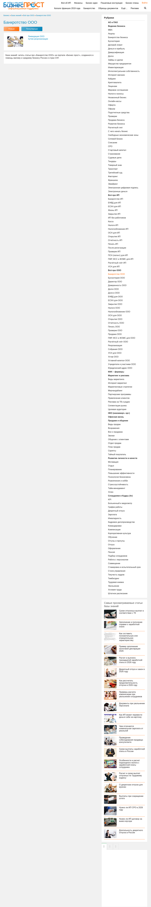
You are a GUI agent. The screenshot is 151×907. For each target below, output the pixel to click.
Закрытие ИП (114, 214)
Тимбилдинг (113, 578)
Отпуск (111, 545)
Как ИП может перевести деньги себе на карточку (130, 716)
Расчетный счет (115, 127)
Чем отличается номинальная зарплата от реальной (131, 728)
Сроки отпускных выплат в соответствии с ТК (131, 612)
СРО (110, 146)
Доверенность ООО (117, 285)
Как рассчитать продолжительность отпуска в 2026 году (128, 683)
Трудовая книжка (116, 582)
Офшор (111, 109)
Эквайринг (113, 184)
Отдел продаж (114, 443)
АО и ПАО (113, 22)
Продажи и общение (118, 421)
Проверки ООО (115, 330)
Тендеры (112, 161)
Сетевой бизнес (115, 139)
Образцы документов (108, 8)
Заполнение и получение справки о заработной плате (130, 624)
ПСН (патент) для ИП (118, 255)
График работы (115, 507)
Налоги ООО (114, 308)
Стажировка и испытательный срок (124, 567)
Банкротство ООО (116, 274)
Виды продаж (114, 424)
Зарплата (112, 514)
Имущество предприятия (119, 64)
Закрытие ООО (115, 304)
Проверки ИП (114, 251)
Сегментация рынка (117, 406)
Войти (143, 3)
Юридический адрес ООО (120, 368)
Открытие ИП (114, 236)
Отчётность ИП (115, 240)
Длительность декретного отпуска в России (131, 831)
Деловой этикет (115, 45)
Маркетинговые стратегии (120, 387)
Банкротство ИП (115, 199)
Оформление (114, 548)
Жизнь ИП (113, 210)
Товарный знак (115, 165)
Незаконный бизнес (117, 97)
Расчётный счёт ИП (117, 263)
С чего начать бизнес (118, 131)
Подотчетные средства (118, 112)
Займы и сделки (115, 60)
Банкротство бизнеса (118, 37)
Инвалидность (114, 518)
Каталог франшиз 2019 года (67, 8)
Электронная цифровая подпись (123, 188)
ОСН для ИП (114, 233)
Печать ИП (113, 244)
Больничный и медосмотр (120, 503)
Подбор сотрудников (117, 556)
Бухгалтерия (114, 41)
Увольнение (113, 586)
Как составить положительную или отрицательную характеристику (128, 636)
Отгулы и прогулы (116, 541)
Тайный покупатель (117, 454)
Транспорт (113, 169)
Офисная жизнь (116, 417)
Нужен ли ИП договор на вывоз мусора (130, 820)
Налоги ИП (113, 225)
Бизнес (6, 15)
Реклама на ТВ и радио (119, 402)
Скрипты (112, 451)
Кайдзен (112, 79)
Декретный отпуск (116, 511)
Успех (110, 492)
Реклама (135, 8)
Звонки (111, 436)
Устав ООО (113, 357)
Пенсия (111, 552)
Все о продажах (115, 432)
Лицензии (112, 86)
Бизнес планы (132, 3)
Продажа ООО (115, 334)
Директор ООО (115, 282)
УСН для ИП (114, 267)
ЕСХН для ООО (115, 300)
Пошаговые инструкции (111, 3)
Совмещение (114, 563)
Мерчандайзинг (115, 391)
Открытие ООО (115, 319)
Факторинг (113, 176)
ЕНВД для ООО (115, 297)
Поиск (143, 8)
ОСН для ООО (115, 315)
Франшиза (113, 180)
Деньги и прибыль (116, 49)
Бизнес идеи (91, 3)
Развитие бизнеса (116, 124)
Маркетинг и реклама (118, 375)
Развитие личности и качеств (122, 458)
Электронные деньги (117, 191)
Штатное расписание (118, 593)
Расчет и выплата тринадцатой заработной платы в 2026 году (130, 660)
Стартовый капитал (117, 150)
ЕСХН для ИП (114, 206)
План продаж (114, 447)
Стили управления (116, 571)
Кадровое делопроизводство (121, 522)
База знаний (16, 15)
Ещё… (124, 8)
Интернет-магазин (116, 75)
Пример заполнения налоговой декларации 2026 (129, 648)
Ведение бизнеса (116, 26)
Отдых (111, 466)
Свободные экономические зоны (123, 135)
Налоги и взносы (116, 94)
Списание (112, 143)
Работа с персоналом (118, 560)
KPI (109, 499)
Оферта (111, 105)
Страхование (114, 154)
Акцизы (111, 34)
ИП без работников (117, 218)
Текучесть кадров (116, 575)
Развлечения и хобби (118, 481)
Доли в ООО (114, 293)
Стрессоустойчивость (118, 484)
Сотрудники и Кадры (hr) (120, 496)
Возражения (113, 428)
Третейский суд (115, 173)
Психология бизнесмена (119, 477)
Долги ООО (113, 289)
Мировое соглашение (118, 90)
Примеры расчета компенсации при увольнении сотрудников (130, 694)
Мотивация (113, 462)
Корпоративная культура (119, 533)
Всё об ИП (66, 3)
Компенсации (114, 530)
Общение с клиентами (118, 439)
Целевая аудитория (117, 409)
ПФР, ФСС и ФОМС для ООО (121, 338)
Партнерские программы (119, 394)
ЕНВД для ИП (114, 203)
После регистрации (117, 248)
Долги (111, 56)
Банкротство (89, 8)
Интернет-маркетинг (117, 383)
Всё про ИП (113, 195)
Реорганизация (115, 345)
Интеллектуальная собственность (124, 71)
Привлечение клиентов (118, 398)
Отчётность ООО (116, 323)
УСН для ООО (114, 353)
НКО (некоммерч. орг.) (119, 413)
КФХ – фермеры (116, 372)
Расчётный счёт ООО (118, 342)
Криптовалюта (114, 82)
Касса (110, 221)
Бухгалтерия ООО (116, 278)
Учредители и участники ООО (122, 364)
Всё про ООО (114, 270)
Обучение (112, 537)
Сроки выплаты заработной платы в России (132, 750)
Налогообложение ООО (119, 312)
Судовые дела (114, 158)
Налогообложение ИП (118, 229)
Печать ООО (114, 327)
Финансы (78, 3)
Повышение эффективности (121, 473)
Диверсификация (116, 52)
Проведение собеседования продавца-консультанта (131, 740)
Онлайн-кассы (114, 101)
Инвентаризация (115, 67)
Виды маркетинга (116, 379)
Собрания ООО (115, 349)
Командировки (114, 526)
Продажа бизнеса (116, 120)
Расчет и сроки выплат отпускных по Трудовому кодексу (130, 775)
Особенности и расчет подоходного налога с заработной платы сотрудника (129, 763)
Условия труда (115, 590)
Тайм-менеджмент (116, 488)
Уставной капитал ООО (119, 360)
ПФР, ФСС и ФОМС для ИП (120, 259)
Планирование (115, 469)
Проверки (112, 116)
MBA (110, 30)
